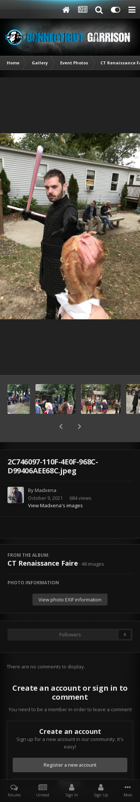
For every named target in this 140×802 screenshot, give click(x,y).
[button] (61, 426)
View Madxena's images (55, 505)
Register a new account (70, 764)
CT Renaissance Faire (42, 563)
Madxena (45, 490)
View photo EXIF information (70, 599)
